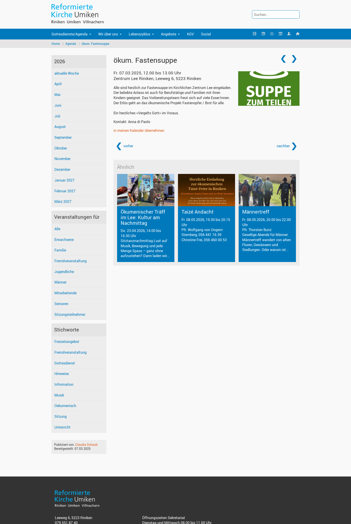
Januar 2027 (64, 180)
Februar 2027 (64, 191)
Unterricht (62, 427)
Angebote (168, 34)
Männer (60, 282)
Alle (57, 229)
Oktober (60, 148)
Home (55, 43)
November (62, 158)
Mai (57, 94)
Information (63, 384)
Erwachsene (64, 239)
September (63, 137)
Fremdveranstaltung (70, 261)
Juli (57, 116)
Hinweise (61, 373)
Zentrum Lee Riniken (157, 79)
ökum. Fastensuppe (96, 43)
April (58, 84)
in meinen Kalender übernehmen (138, 130)
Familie (60, 250)
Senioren (61, 303)
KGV (190, 34)
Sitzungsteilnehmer (69, 314)
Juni (57, 105)
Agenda (71, 43)
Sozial (206, 34)
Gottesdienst (64, 363)
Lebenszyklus (139, 34)
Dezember (62, 169)
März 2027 (62, 201)
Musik (59, 395)
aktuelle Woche (66, 73)
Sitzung (60, 416)
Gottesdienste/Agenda (69, 34)
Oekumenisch (65, 405)
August (60, 126)
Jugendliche (64, 271)
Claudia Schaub (86, 445)
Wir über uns (108, 34)
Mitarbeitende (65, 293)
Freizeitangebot (66, 341)
